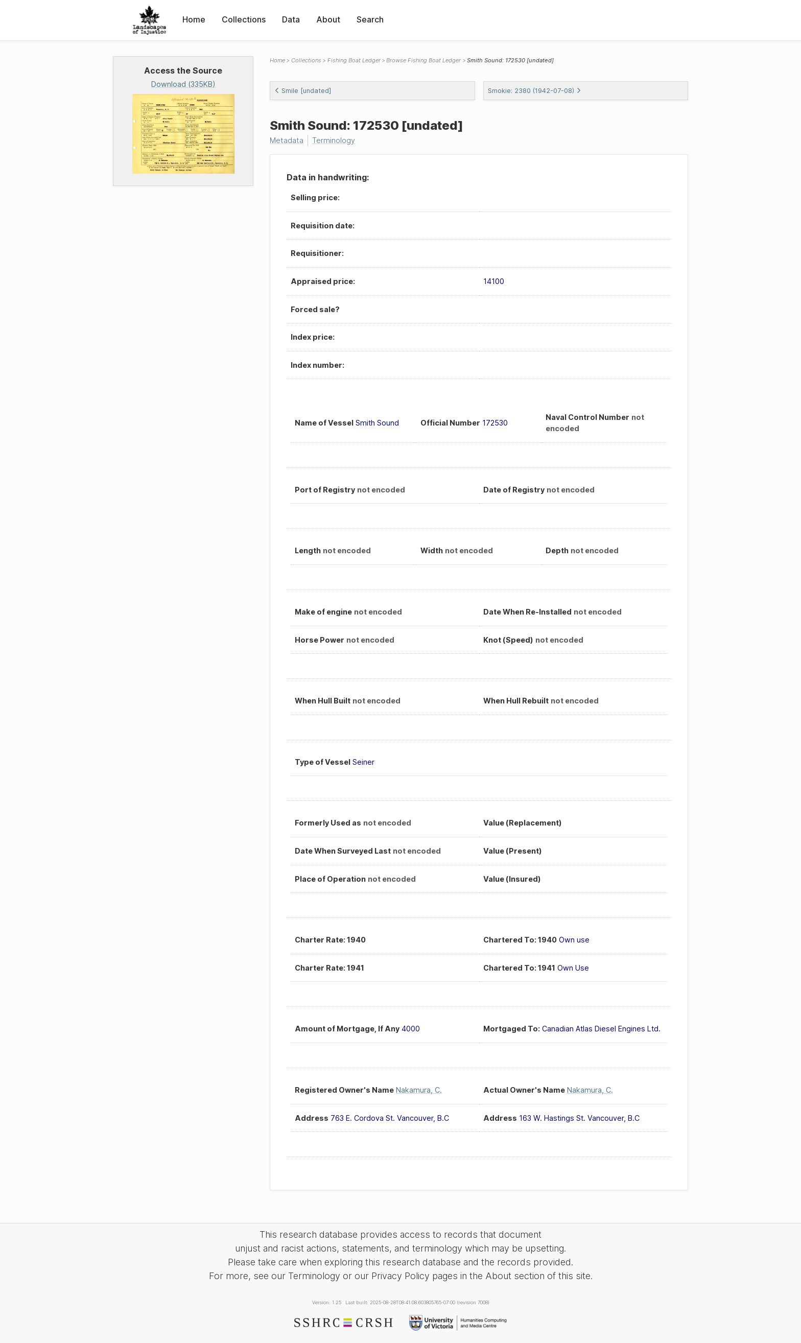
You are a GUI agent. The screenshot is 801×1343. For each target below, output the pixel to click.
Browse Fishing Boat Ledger (423, 60)
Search (370, 19)
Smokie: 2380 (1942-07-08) (534, 91)
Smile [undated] (302, 91)
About (328, 19)
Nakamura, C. (419, 1090)
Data (291, 19)
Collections (244, 19)
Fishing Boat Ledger (354, 60)
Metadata (286, 140)
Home (193, 19)
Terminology (333, 140)
